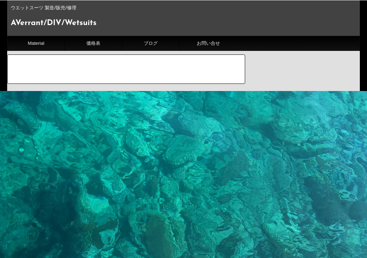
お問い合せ (208, 43)
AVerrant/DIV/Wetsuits (53, 23)
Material (36, 43)
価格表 (93, 43)
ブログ (151, 43)
